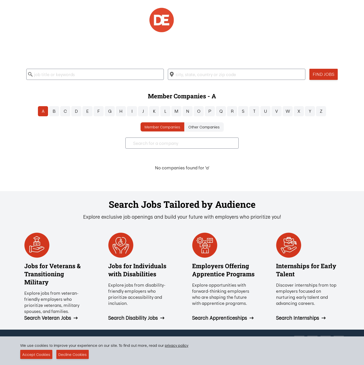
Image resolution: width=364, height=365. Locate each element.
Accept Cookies (36, 354)
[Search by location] (236, 74)
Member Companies (162, 127)
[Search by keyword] (95, 74)
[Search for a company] (182, 143)
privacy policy (176, 345)
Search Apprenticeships (223, 318)
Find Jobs (323, 74)
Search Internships (301, 318)
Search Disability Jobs (136, 318)
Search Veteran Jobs (51, 318)
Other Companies (204, 127)
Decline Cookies (72, 354)
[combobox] (95, 74)
